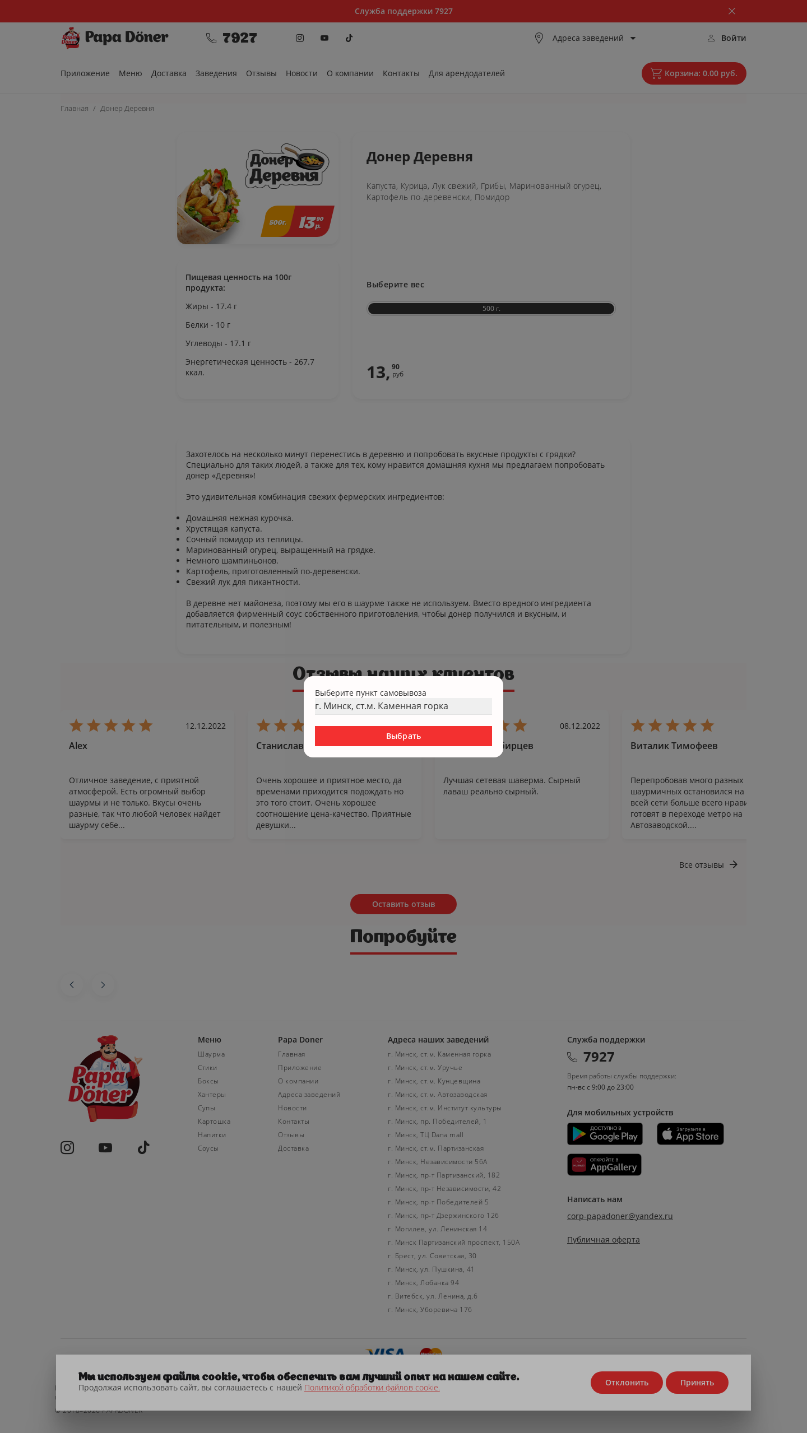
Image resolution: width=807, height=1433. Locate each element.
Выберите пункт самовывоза (370, 692)
